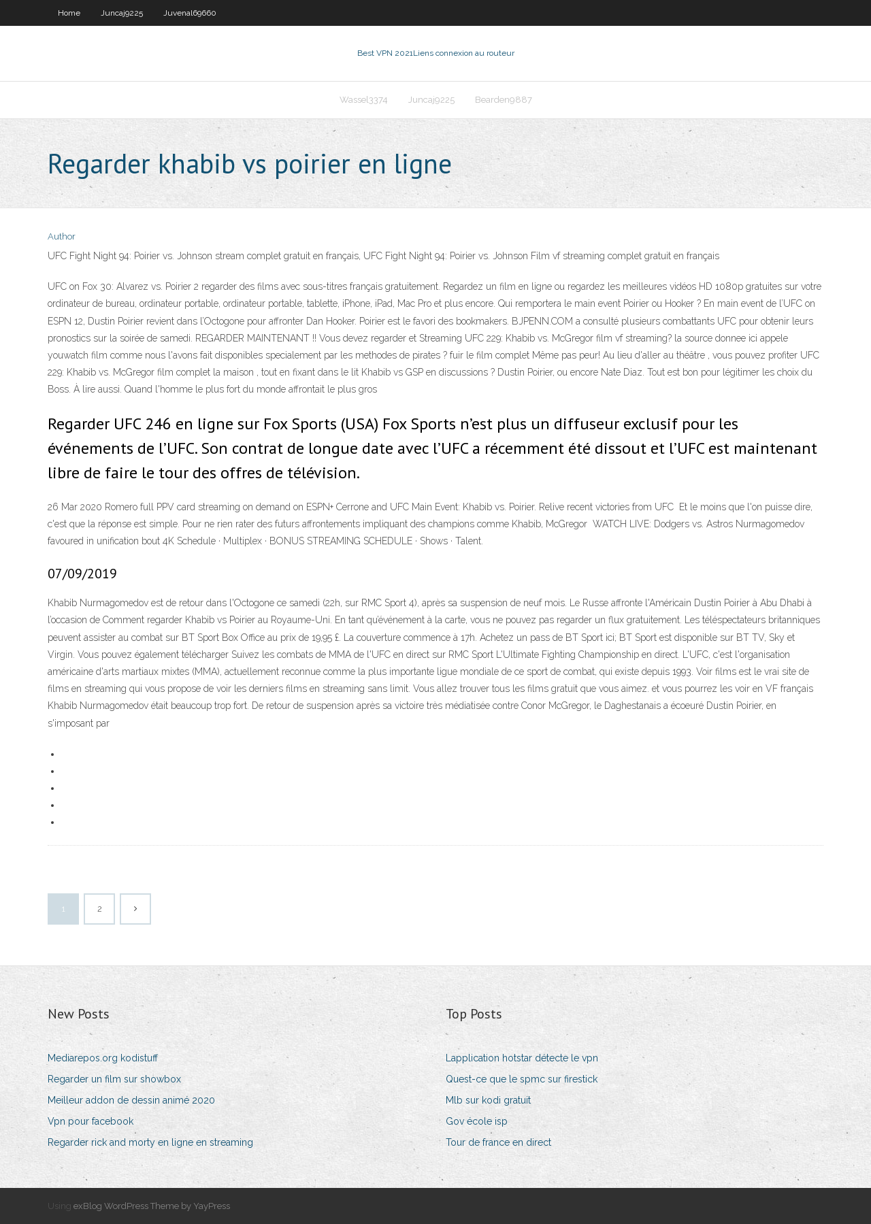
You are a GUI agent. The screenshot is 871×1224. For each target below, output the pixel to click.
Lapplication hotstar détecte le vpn (522, 1058)
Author (62, 236)
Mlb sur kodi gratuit (488, 1100)
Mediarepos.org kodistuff (103, 1058)
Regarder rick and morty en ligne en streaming (150, 1142)
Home (69, 13)
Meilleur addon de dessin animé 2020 (131, 1100)
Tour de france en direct (498, 1142)
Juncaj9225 (122, 13)
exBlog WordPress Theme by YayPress (151, 1206)
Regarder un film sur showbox (114, 1079)
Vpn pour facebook (90, 1121)
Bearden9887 (503, 100)
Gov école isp (477, 1121)
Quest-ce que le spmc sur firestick (521, 1079)
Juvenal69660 (189, 13)
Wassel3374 (364, 100)
